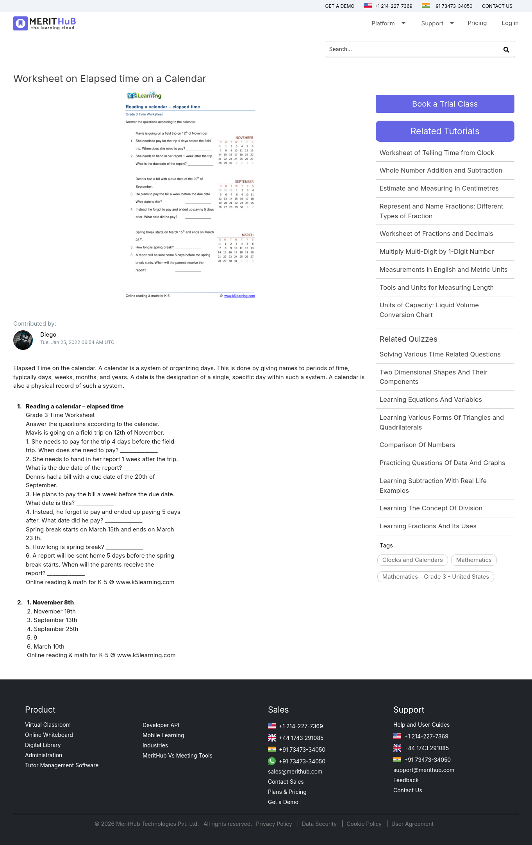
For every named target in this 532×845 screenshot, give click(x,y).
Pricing (477, 23)
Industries (155, 745)
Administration (43, 755)
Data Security (320, 823)
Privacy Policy (275, 823)
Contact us (497, 6)
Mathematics (474, 559)
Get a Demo (340, 6)
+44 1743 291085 (295, 737)
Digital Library (43, 745)
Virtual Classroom (48, 724)
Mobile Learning (163, 735)
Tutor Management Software (61, 765)
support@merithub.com (423, 770)
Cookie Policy (364, 823)
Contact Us (407, 790)
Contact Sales (286, 781)
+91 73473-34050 (447, 6)
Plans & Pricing (287, 791)
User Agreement (412, 823)
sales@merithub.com (295, 771)
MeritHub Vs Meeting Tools (177, 755)
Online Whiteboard (49, 734)
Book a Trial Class (445, 104)
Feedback (406, 780)
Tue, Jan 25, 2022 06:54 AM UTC (77, 342)
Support (437, 24)
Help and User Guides (421, 724)
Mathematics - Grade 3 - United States (435, 576)
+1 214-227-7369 (388, 6)
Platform (387, 24)
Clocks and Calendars (412, 559)
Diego (48, 334)
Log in (510, 23)
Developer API (161, 725)
